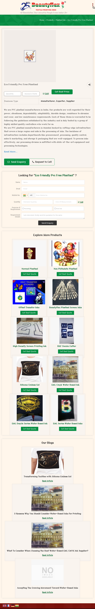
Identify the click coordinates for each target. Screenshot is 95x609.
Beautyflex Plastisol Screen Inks (65, 307)
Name (18, 182)
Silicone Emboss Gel (29, 385)
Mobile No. (16, 195)
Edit (46, 94)
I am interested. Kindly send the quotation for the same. (53, 216)
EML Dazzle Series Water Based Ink (29, 423)
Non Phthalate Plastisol (65, 269)
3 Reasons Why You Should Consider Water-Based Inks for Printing (47, 514)
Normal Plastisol (30, 269)
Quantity (17, 202)
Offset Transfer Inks (29, 307)
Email (18, 189)
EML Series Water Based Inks (67, 423)
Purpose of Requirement (15, 208)
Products (50, 20)
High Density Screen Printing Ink (29, 346)
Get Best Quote (29, 274)
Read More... (10, 151)
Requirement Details (15, 216)
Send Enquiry (17, 162)
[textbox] (31, 93)
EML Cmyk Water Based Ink (65, 385)
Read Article (47, 481)
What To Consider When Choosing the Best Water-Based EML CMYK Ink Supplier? (47, 551)
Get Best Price (62, 92)
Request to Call (42, 162)
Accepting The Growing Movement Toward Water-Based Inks (47, 588)
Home (42, 20)
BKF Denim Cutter (66, 346)
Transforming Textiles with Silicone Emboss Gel (47, 476)
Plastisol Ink (61, 20)
